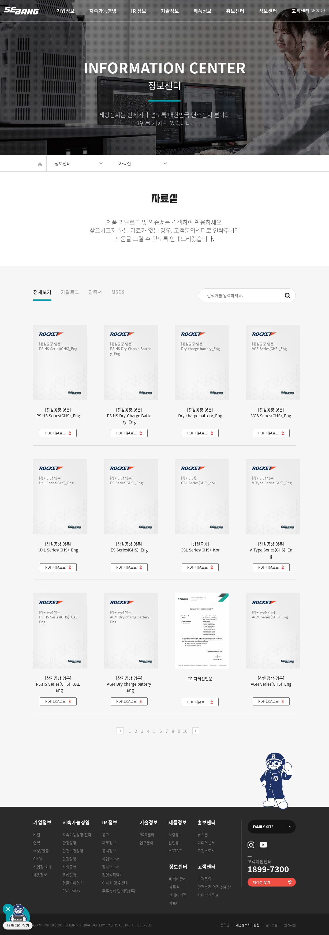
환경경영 (69, 842)
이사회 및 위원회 (115, 882)
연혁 (36, 842)
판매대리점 (177, 895)
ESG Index (71, 890)
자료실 (174, 886)
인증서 (95, 292)
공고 (105, 834)
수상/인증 (41, 850)
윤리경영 (69, 874)
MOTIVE (175, 850)
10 (185, 731)
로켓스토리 (206, 850)
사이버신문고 (207, 895)
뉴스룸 (202, 834)
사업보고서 (110, 858)
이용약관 (223, 925)
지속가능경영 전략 (76, 834)
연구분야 (147, 842)
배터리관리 (177, 878)
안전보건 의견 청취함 (214, 886)
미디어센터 (206, 842)
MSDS (118, 292)
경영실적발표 (112, 874)
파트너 (174, 903)
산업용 (174, 842)
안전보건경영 (72, 850)
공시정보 (109, 850)
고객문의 (204, 878)
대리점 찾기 (261, 882)
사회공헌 (69, 866)
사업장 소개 (42, 866)
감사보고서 (110, 866)
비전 (36, 834)
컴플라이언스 (72, 882)
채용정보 (40, 874)
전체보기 (42, 292)
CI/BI (37, 858)
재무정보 (109, 842)
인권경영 (69, 858)
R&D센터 (147, 834)
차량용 (174, 834)
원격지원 (290, 925)
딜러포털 (272, 925)
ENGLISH (318, 10)
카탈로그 (70, 292)
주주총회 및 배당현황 (119, 890)
